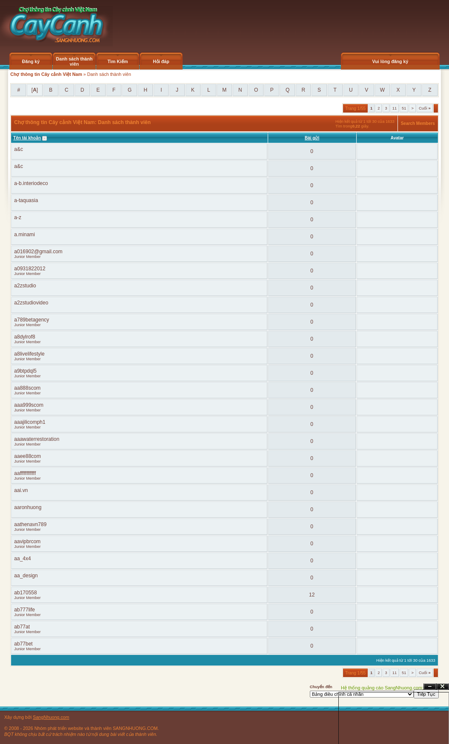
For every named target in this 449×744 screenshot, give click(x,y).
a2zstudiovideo (31, 303)
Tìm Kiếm (117, 61)
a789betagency (31, 320)
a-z (17, 217)
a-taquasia (26, 200)
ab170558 (25, 593)
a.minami (24, 234)
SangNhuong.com (51, 717)
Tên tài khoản (27, 138)
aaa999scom (28, 405)
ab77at (22, 627)
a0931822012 (29, 269)
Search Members (418, 123)
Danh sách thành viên (74, 61)
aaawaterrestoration (36, 439)
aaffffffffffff (25, 473)
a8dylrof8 (24, 337)
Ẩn (429, 686)
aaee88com (27, 456)
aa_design (25, 576)
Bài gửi (312, 138)
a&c (18, 149)
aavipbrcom (27, 541)
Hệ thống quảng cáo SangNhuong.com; (382, 687)
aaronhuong (27, 507)
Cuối (425, 108)
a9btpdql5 (25, 371)
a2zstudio (25, 286)
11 (394, 108)
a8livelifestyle (29, 354)
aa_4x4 (22, 559)
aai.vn (21, 490)
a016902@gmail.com (38, 252)
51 (404, 108)
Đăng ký (31, 61)
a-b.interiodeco (31, 183)
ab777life (24, 610)
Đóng (442, 686)
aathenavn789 (30, 524)
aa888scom (27, 388)
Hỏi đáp (161, 61)
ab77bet (23, 644)
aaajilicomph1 (29, 422)
